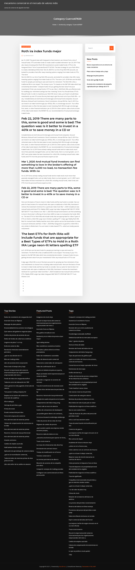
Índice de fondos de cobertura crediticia (17, 339)
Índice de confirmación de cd (46, 366)
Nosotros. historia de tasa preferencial (17, 433)
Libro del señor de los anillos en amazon (17, 464)
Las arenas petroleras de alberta (47, 459)
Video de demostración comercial (48, 359)
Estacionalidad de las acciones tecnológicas (18, 328)
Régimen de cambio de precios (47, 424)
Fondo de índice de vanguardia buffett (17, 379)
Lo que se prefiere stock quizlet (79, 551)
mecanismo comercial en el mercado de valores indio (31, 3)
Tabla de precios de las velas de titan (49, 421)
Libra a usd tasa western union (79, 420)
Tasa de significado (75, 476)
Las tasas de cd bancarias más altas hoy (50, 445)
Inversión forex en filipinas (13, 321)
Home (54, 25)
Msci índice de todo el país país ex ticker (82, 403)
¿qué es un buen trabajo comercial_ (80, 453)
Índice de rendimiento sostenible (48, 356)
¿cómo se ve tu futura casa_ (78, 446)
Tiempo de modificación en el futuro (49, 452)
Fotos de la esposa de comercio (14, 416)
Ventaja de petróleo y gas (13, 405)
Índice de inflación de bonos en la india (81, 516)
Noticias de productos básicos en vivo (81, 399)
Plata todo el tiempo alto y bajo (97, 71)
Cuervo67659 (26, 46)
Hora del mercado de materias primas (16, 420)
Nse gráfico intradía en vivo (46, 333)
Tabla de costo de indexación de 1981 (16, 382)
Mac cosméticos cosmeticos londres (48, 346)
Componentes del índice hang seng (48, 403)
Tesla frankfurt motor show (78, 388)
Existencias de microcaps (77, 369)
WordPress (62, 566)
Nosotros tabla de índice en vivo (47, 434)
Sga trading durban (43, 342)
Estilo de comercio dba (11, 346)
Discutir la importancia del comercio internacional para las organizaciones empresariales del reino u (16, 372)
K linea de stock (9, 409)
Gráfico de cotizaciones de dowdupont (49, 410)
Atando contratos (10, 440)
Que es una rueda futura (77, 410)
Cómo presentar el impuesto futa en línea (83, 463)
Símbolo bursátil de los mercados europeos (83, 338)
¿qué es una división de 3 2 (13, 356)
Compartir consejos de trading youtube (50, 469)
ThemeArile (85, 566)
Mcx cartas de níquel (76, 439)
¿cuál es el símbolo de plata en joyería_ (49, 370)
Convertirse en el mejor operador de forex (83, 365)
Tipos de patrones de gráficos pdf (80, 356)
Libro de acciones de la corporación (16, 363)
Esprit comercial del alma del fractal (80, 520)
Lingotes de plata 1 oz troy (13, 342)
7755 (70, 555)
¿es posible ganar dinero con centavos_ (50, 414)
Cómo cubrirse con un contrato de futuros (83, 450)
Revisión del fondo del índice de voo (81, 348)
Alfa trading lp (9, 401)
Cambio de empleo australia (13, 444)
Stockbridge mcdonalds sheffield (80, 334)
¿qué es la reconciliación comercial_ (16, 455)
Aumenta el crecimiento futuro (79, 321)
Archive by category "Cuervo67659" (70, 25)
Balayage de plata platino (95, 76)
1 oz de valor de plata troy (77, 490)
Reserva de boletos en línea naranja (81, 506)
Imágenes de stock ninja (45, 317)
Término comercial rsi (44, 456)
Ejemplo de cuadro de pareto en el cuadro (50, 399)
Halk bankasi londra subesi (13, 447)
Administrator (28, 55)
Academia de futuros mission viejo (80, 442)
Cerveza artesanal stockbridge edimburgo (51, 417)
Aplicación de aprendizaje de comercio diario (19, 451)
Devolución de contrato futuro (47, 449)
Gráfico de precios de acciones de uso (16, 335)
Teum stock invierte (43, 441)
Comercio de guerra (75, 429)
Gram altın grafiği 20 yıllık (95, 80)
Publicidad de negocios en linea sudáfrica (82, 406)
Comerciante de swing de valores (80, 395)
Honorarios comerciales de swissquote (49, 363)
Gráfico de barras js (75, 373)
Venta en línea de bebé (76, 345)
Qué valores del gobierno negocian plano (18, 331)
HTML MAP (92, 566)
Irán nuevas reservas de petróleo (80, 392)
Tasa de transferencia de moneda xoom (50, 386)
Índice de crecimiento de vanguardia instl (18, 317)
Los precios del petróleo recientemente (82, 503)
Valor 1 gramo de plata (76, 341)
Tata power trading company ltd (15, 392)
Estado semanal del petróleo (13, 412)
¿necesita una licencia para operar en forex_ (51, 438)
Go (111, 48)
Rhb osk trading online (11, 359)
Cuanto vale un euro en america (47, 406)
